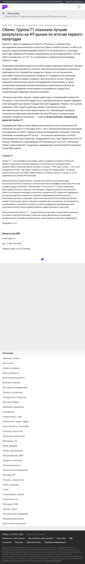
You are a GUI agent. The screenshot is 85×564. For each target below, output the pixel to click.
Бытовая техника (11, 382)
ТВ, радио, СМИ (10, 504)
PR (3, 13)
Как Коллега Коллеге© (14, 523)
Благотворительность (14, 377)
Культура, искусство (13, 431)
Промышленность (12, 465)
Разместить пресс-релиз (13, 538)
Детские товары (11, 402)
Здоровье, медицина (13, 407)
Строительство (10, 499)
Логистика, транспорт (14, 436)
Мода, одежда (10, 445)
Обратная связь (34, 542)
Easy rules (61, 538)
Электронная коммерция (15, 514)
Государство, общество (14, 397)
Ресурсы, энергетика (13, 480)
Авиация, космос (11, 358)
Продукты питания (12, 460)
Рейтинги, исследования (56, 25)
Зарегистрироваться (74, 2)
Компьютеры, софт (35, 25)
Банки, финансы (11, 373)
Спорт (6, 489)
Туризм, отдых (10, 509)
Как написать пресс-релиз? (40, 538)
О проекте (6, 542)
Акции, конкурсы (11, 368)
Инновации (19, 25)
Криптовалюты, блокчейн (16, 426)
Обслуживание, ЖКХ (13, 455)
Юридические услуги (13, 518)
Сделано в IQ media (36, 534)
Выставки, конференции (15, 387)
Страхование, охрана (13, 494)
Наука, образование (13, 450)
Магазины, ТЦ (10, 441)
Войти (59, 2)
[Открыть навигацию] (79, 7)
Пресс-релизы (13, 13)
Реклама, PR (9, 475)
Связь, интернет (11, 484)
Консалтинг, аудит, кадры (16, 421)
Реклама (19, 542)
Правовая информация (55, 542)
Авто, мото (8, 363)
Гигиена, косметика (13, 392)
